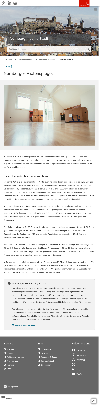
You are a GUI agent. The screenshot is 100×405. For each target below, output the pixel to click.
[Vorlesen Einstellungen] (9, 67)
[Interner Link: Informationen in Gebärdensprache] (9, 3)
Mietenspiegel (66, 59)
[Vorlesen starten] (6, 67)
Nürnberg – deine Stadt (29, 39)
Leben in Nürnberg (25, 59)
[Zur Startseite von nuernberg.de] (81, 5)
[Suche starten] (88, 49)
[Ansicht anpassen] (3, 3)
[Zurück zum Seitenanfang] (93, 401)
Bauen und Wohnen (46, 59)
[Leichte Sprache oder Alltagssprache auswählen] (15, 3)
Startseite (8, 59)
